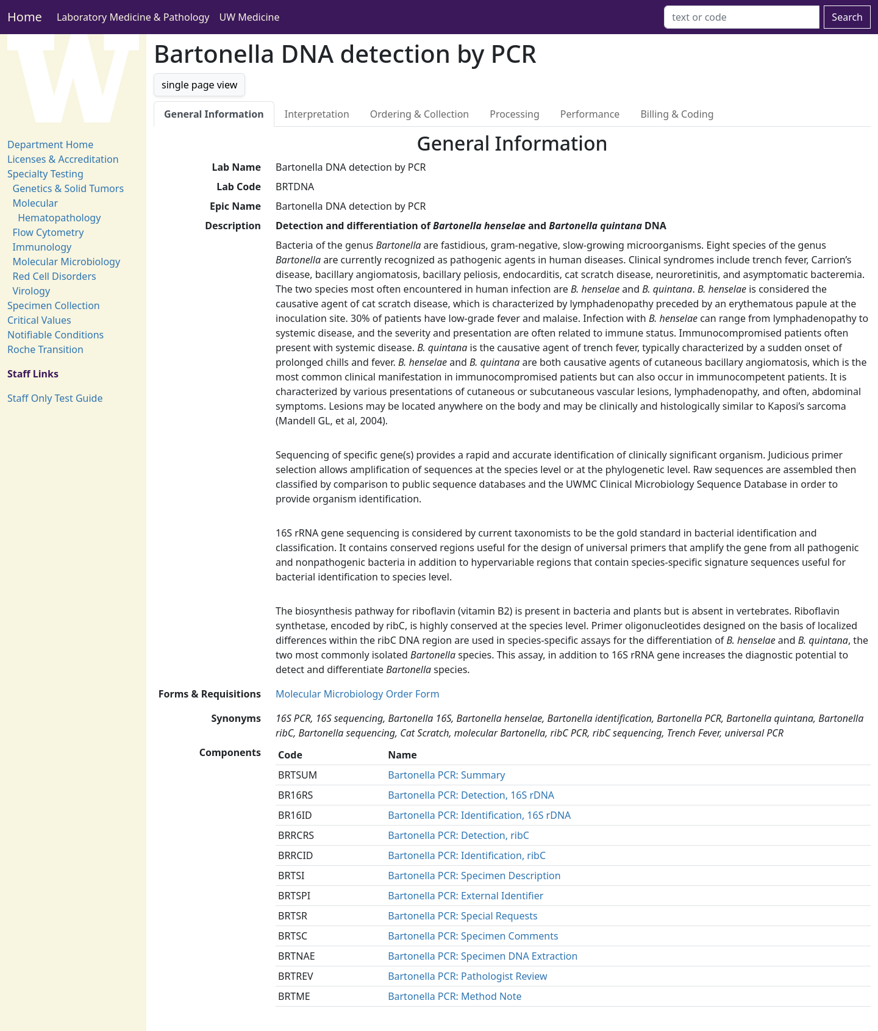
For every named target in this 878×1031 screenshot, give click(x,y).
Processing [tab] (515, 114)
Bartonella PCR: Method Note (454, 996)
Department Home (50, 144)
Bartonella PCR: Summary (446, 775)
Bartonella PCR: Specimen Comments (473, 936)
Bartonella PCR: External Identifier (465, 895)
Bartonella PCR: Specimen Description (474, 875)
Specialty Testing (45, 173)
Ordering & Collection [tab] (419, 114)
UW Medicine (250, 17)
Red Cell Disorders (54, 276)
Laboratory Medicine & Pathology (133, 17)
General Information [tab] (214, 114)
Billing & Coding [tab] (676, 114)
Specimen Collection (53, 305)
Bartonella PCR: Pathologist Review (468, 976)
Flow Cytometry (48, 232)
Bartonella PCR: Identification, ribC (467, 855)
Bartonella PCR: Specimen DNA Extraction (482, 956)
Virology (32, 291)
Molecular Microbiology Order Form (358, 694)
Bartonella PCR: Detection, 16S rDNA (471, 795)
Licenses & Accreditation (63, 159)
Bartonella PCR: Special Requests (463, 915)
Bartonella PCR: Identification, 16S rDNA (479, 815)
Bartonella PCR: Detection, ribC (458, 835)
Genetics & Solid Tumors (68, 188)
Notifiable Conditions (55, 334)
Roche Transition (45, 349)
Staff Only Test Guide (54, 398)
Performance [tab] (590, 114)
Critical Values (39, 320)
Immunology (42, 247)
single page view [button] (199, 84)
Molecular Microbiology (67, 261)
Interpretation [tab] (317, 114)
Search (847, 17)
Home (24, 17)
